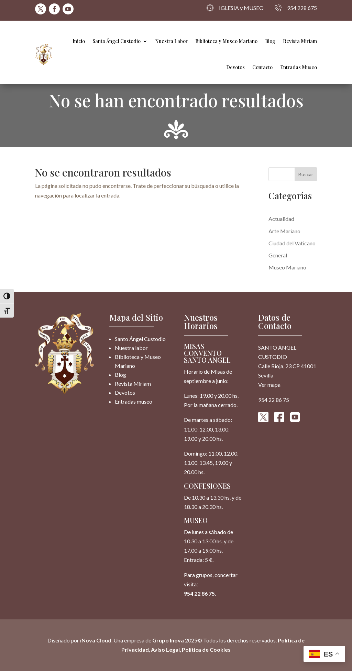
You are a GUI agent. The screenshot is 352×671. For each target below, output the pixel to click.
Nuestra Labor (171, 41)
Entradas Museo (298, 67)
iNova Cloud (95, 640)
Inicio (79, 41)
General (277, 255)
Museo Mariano (287, 267)
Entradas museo (133, 401)
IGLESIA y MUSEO (235, 7)
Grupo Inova (168, 640)
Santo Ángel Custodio (116, 41)
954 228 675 (296, 7)
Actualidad (281, 218)
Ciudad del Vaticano (292, 243)
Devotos (235, 67)
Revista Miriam (300, 41)
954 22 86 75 (199, 593)
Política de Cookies (206, 650)
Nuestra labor (131, 347)
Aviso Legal (165, 650)
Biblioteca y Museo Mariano (226, 41)
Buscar (305, 174)
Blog (270, 41)
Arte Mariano (284, 231)
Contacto (262, 67)
